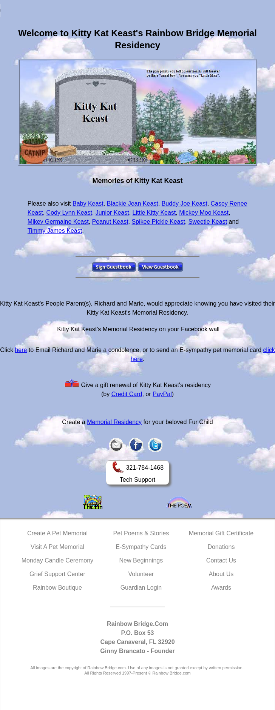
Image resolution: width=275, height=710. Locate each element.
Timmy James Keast (55, 230)
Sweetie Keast (207, 221)
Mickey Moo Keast (204, 212)
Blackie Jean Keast (132, 203)
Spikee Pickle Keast (158, 221)
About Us (221, 574)
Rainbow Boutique (57, 587)
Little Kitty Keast (154, 212)
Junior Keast (112, 212)
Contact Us (221, 560)
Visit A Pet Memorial (57, 547)
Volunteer (141, 574)
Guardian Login (141, 587)
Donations (221, 547)
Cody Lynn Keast (69, 212)
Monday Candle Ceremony (57, 560)
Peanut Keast (110, 221)
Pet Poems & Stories (141, 533)
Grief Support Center (57, 574)
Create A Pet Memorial (57, 533)
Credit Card (126, 394)
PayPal (162, 394)
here (21, 350)
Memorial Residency (114, 422)
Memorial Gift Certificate (221, 533)
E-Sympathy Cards (141, 547)
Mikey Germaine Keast (58, 221)
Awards (221, 587)
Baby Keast (88, 203)
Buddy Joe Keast (184, 203)
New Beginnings (141, 560)
